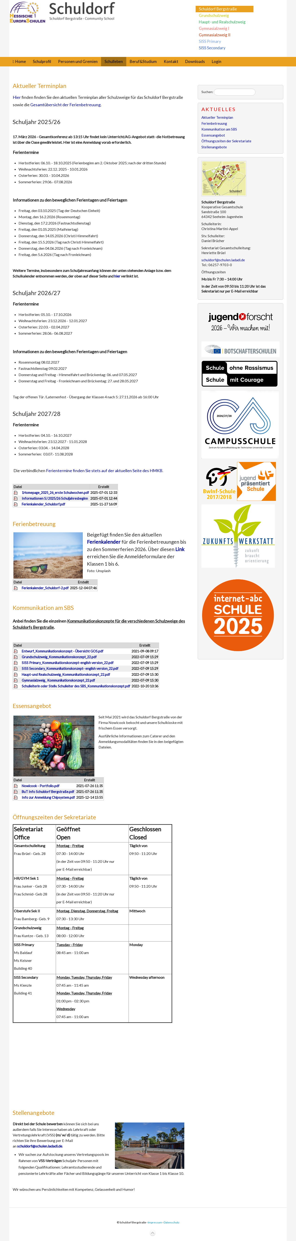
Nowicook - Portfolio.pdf (40, 786)
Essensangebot (32, 705)
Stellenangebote (33, 1112)
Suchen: (207, 92)
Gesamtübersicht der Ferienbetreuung (65, 104)
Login (216, 61)
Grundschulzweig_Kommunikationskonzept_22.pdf (59, 657)
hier (117, 276)
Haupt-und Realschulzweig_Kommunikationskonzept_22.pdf (66, 675)
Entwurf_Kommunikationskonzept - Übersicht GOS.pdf (62, 651)
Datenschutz (171, 1222)
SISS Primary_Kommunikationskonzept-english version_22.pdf (68, 663)
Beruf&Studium (143, 61)
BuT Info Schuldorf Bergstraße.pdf (48, 792)
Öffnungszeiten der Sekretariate (54, 817)
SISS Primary (210, 41)
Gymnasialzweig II (214, 34)
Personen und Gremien (78, 61)
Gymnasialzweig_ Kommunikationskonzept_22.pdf (58, 680)
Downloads (195, 61)
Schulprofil (42, 61)
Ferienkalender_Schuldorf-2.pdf (45, 588)
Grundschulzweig (214, 15)
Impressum (155, 1222)
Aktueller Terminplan (39, 85)
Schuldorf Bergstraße (218, 8)
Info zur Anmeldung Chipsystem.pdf (48, 797)
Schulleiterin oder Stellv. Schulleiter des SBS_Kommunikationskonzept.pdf (76, 686)
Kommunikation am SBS (43, 607)
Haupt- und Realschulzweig (222, 21)
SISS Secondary (212, 47)
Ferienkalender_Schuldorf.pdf (43, 504)
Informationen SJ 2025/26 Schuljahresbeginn (55, 498)
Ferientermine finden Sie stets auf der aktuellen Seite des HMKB (104, 470)
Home (20, 61)
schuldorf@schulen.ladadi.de (39, 1146)
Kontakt (171, 61)
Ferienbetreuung (34, 523)
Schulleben (114, 61)
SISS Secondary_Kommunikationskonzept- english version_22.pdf (70, 668)
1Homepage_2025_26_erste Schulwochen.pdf (55, 493)
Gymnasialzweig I (214, 28)
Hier (17, 97)
